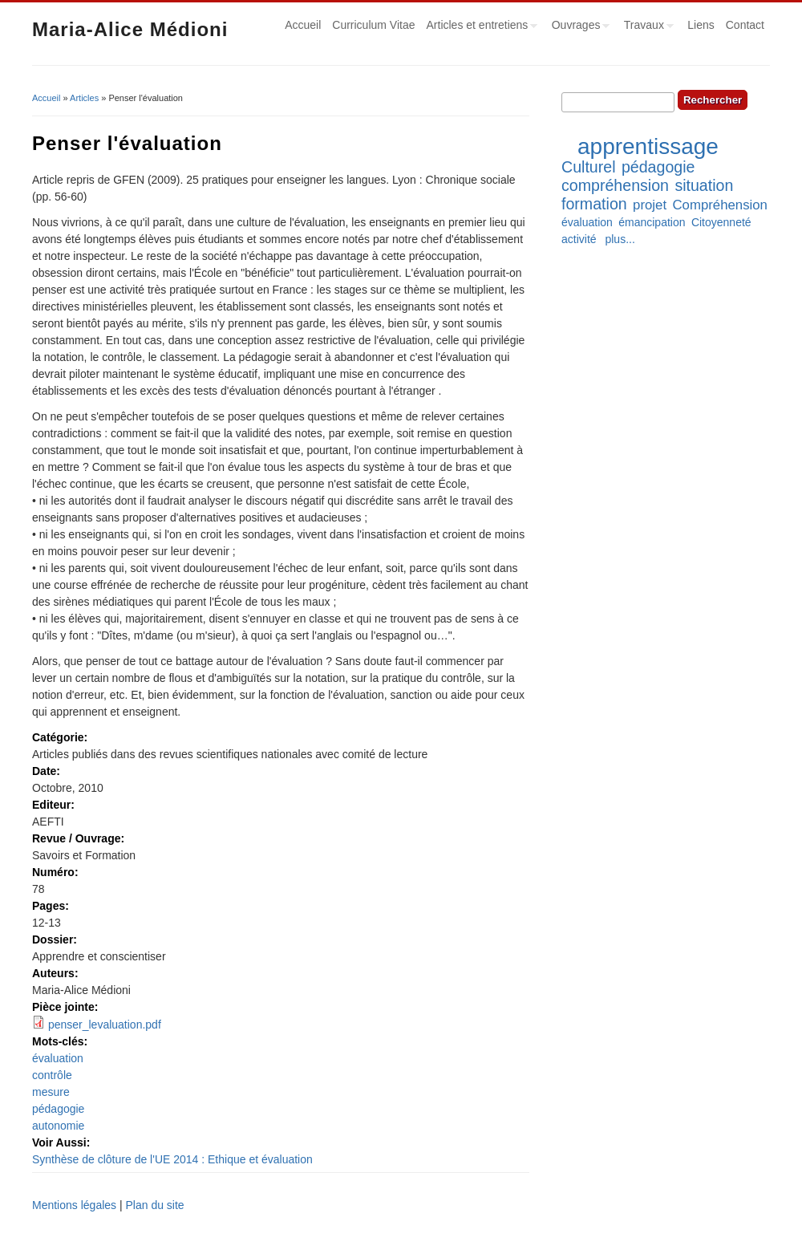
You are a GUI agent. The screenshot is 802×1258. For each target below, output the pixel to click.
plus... (619, 239)
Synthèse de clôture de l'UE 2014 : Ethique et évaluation (172, 1159)
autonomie (58, 1125)
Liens (700, 24)
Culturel (588, 167)
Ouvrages (578, 27)
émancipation (651, 222)
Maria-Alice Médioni (130, 29)
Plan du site (154, 1205)
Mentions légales (74, 1205)
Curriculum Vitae (373, 24)
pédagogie (58, 1108)
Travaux (646, 27)
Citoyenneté (721, 222)
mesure (51, 1092)
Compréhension (719, 205)
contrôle (52, 1075)
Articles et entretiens (479, 27)
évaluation (57, 1058)
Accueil (303, 24)
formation (594, 204)
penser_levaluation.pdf (104, 1024)
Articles (84, 98)
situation (703, 185)
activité (579, 239)
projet (649, 205)
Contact (745, 24)
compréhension (615, 185)
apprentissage (648, 146)
